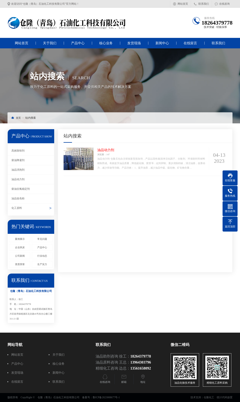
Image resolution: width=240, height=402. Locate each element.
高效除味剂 (18, 150)
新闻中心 (162, 43)
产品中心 (78, 43)
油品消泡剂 (18, 169)
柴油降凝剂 (18, 160)
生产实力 (42, 264)
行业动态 (42, 255)
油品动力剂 (18, 179)
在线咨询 (224, 3)
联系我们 (203, 3)
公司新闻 (20, 255)
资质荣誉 (20, 264)
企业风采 (20, 247)
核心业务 (106, 43)
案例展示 (20, 239)
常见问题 (42, 239)
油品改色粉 (18, 198)
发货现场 (134, 43)
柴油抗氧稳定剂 (20, 189)
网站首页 (183, 3)
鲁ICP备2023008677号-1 (106, 397)
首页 (18, 117)
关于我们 (49, 43)
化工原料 (16, 208)
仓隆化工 (209, 397)
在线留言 (190, 43)
